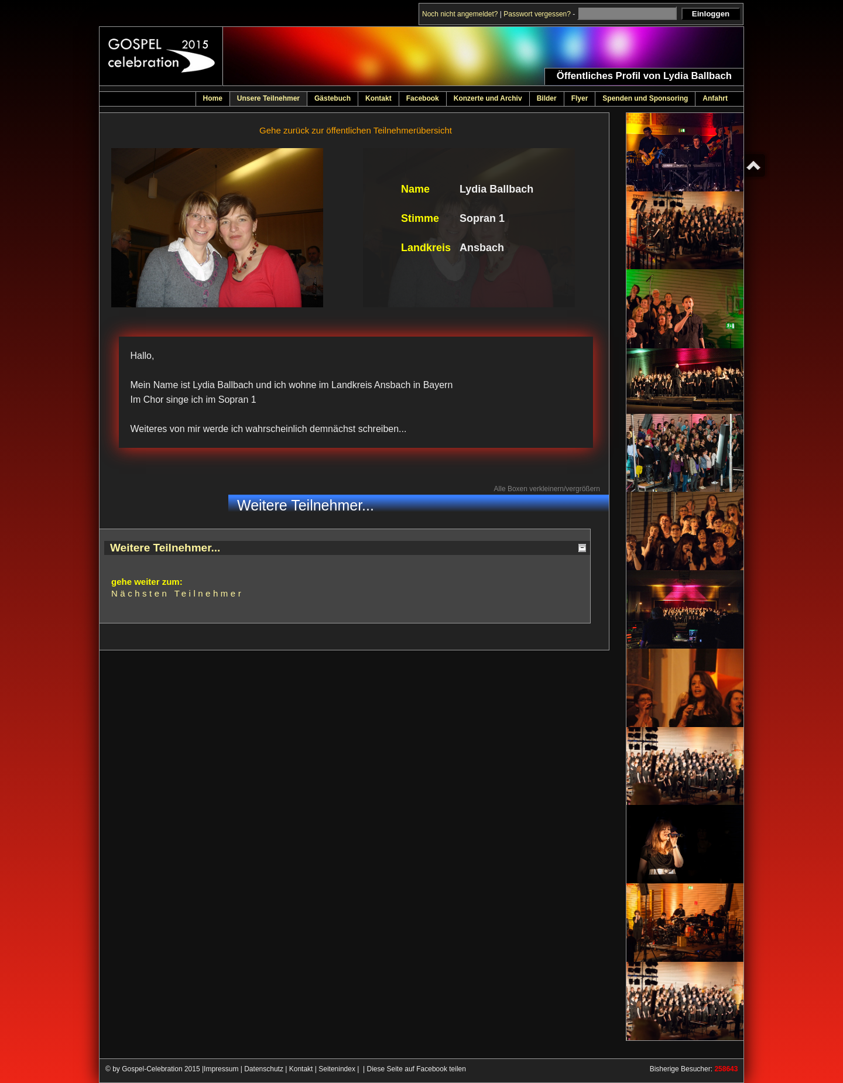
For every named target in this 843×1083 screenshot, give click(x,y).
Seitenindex (336, 1069)
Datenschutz (263, 1069)
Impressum (221, 1069)
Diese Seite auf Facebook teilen (416, 1069)
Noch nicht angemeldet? (460, 14)
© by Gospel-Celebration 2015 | (154, 1069)
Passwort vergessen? (537, 14)
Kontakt (301, 1069)
